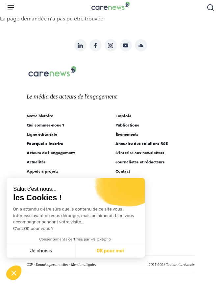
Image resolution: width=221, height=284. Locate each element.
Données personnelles (52, 265)
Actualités (36, 161)
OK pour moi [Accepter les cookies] (110, 251)
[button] (14, 273)
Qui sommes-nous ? (45, 125)
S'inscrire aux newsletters (139, 152)
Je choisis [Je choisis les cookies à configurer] (41, 251)
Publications (127, 125)
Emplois (123, 115)
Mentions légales (83, 265)
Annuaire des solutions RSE (141, 143)
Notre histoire (40, 115)
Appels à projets (43, 171)
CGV (30, 265)
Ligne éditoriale (42, 134)
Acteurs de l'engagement (51, 152)
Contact (122, 171)
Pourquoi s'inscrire (45, 143)
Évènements (126, 134)
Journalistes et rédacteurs (140, 161)
